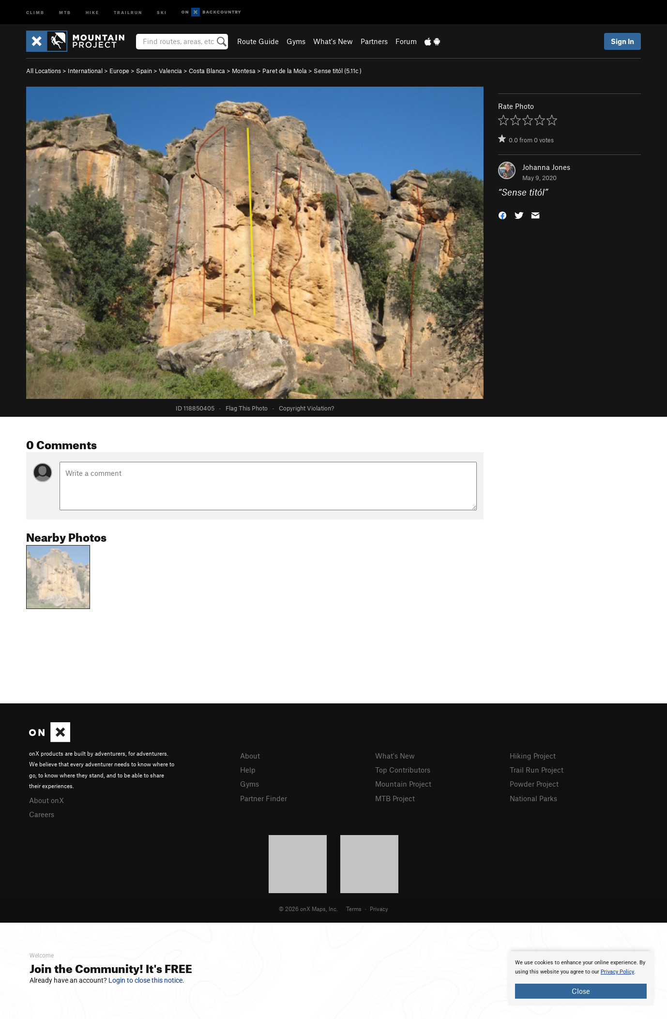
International (85, 71)
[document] (581, 978)
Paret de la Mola (284, 71)
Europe (119, 71)
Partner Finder (263, 798)
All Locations (43, 71)
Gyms (296, 41)
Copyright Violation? (306, 408)
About (250, 755)
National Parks (533, 798)
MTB (65, 12)
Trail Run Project (536, 769)
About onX (46, 800)
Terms (354, 908)
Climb (35, 12)
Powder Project (534, 783)
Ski (162, 12)
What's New (333, 41)
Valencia (170, 71)
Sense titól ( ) (338, 71)
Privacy (379, 908)
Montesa (244, 71)
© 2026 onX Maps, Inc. (308, 908)
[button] (502, 214)
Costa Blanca (207, 71)
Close (581, 991)
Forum (406, 41)
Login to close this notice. (146, 980)
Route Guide (258, 41)
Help (248, 769)
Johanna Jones (546, 167)
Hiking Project (533, 755)
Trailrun (128, 12)
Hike (92, 12)
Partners (374, 41)
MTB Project (395, 798)
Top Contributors (402, 769)
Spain (144, 71)
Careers (41, 814)
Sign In (622, 41)
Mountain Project (403, 783)
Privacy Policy (617, 972)
